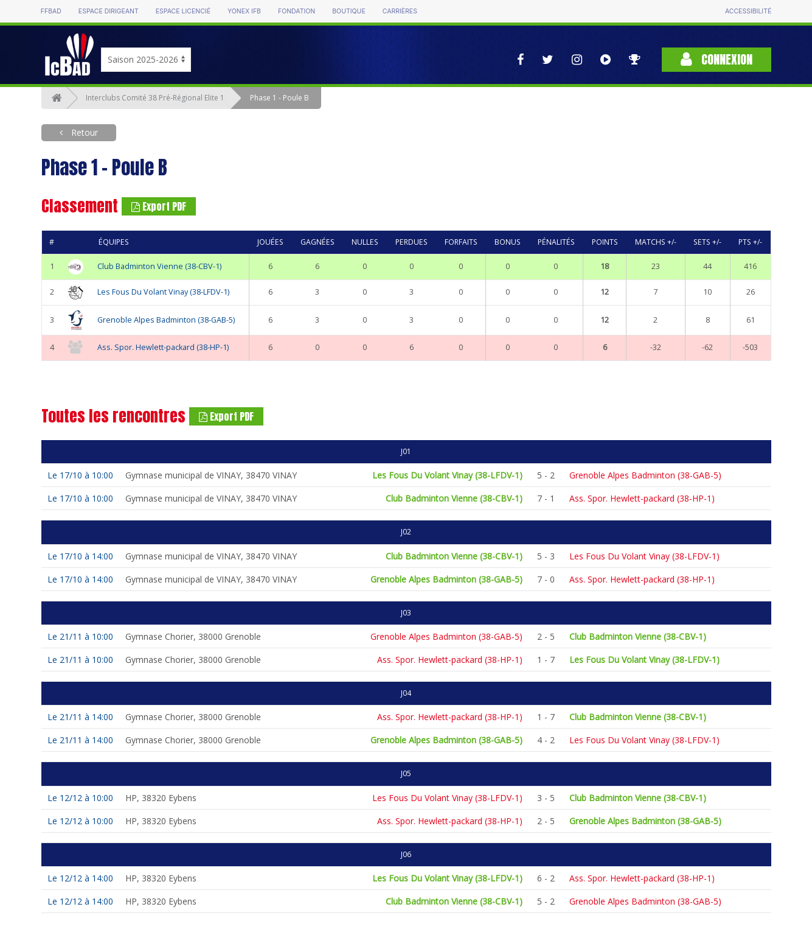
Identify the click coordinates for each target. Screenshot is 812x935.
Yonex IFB (244, 11)
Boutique (348, 11)
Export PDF (158, 206)
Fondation (296, 11)
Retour (83, 132)
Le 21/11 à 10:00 (80, 636)
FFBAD (51, 11)
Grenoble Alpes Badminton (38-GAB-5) (166, 320)
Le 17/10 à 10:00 (80, 475)
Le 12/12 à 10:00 (80, 798)
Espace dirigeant (108, 11)
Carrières (400, 11)
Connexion (716, 59)
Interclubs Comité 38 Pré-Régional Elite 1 (155, 98)
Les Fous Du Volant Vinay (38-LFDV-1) (163, 292)
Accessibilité (748, 11)
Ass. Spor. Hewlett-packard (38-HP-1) (163, 347)
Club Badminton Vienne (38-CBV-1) (159, 266)
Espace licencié (183, 11)
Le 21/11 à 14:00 (80, 717)
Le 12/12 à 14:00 (80, 878)
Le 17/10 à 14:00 (80, 556)
